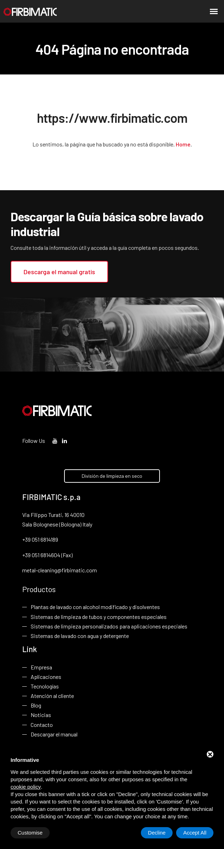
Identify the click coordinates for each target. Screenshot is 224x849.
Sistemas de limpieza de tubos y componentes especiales (99, 616)
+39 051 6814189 (40, 539)
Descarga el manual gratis (59, 272)
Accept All (194, 833)
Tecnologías (45, 686)
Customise (30, 833)
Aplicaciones (46, 676)
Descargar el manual (54, 734)
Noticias (41, 714)
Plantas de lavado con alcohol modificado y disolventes (95, 606)
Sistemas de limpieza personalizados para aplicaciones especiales (109, 626)
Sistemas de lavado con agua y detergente (80, 635)
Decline (157, 833)
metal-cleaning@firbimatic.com (59, 570)
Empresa (41, 666)
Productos (39, 589)
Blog (36, 705)
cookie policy (26, 787)
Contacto (42, 724)
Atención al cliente (52, 695)
